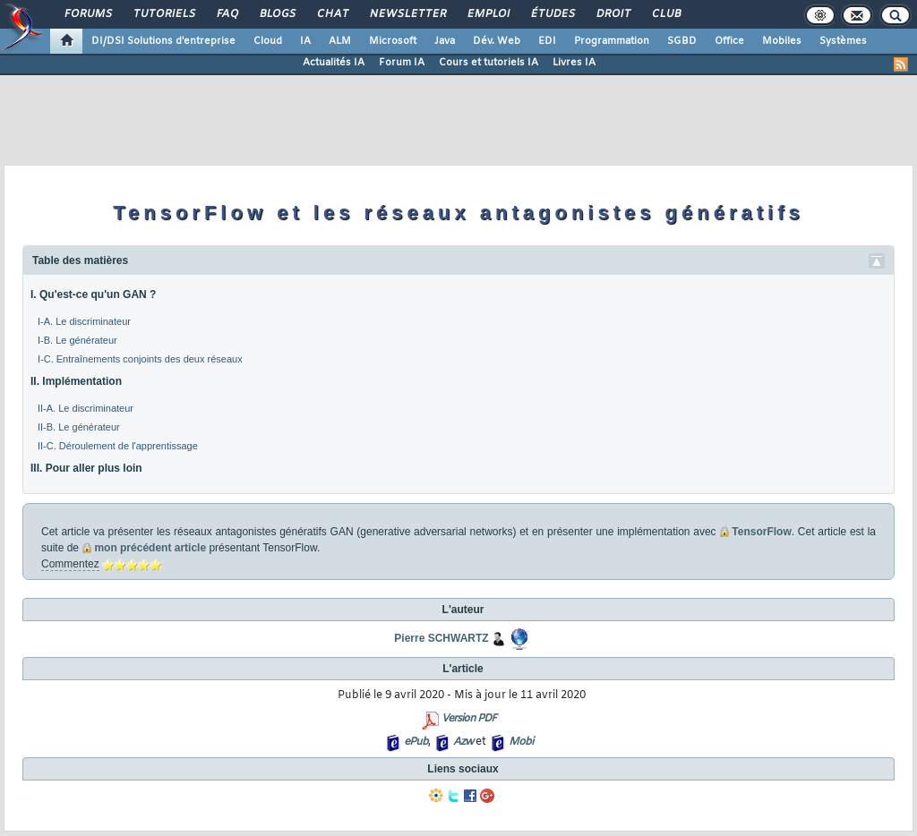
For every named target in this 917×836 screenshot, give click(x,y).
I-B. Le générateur (77, 340)
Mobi (521, 742)
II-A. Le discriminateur (85, 408)
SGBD (682, 41)
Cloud (267, 41)
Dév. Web (496, 41)
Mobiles (781, 41)
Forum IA (401, 62)
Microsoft (392, 41)
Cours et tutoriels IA (488, 62)
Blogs (276, 14)
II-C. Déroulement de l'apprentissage (118, 445)
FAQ (226, 14)
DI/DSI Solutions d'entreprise (163, 41)
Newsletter (407, 14)
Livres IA (574, 62)
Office (729, 41)
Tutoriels (163, 14)
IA (305, 41)
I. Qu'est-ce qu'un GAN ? (93, 294)
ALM (340, 41)
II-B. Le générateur (79, 427)
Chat (331, 14)
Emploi (487, 14)
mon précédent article (150, 548)
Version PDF (468, 719)
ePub (416, 742)
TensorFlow (761, 531)
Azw (463, 742)
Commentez (70, 564)
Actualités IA (333, 62)
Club (665, 14)
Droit (612, 14)
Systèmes (843, 41)
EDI (547, 41)
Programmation (611, 41)
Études (552, 14)
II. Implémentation (76, 381)
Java (444, 41)
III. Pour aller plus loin (86, 468)
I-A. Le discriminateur (84, 321)
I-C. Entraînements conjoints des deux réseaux (140, 359)
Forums (87, 14)
